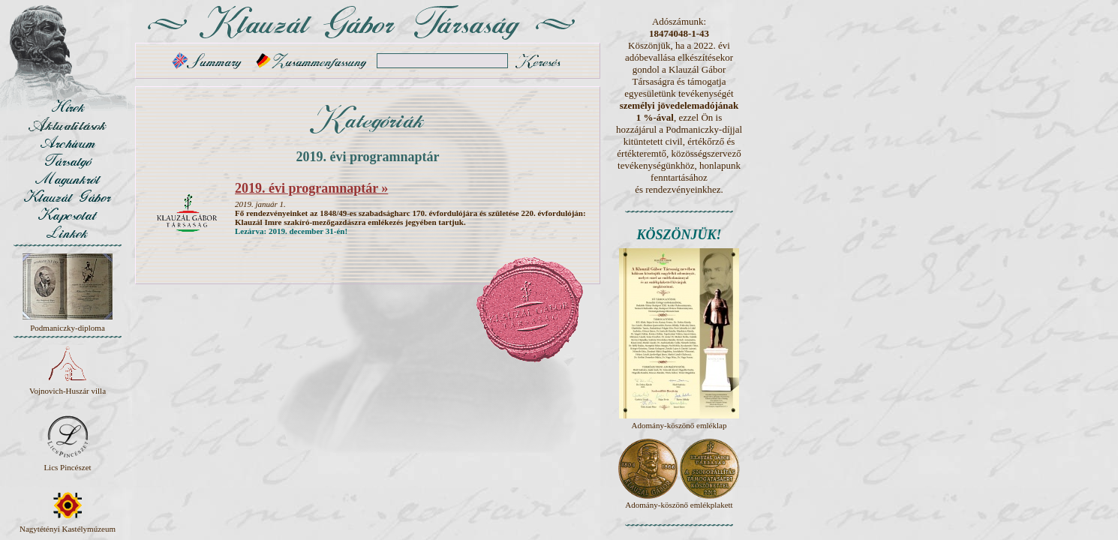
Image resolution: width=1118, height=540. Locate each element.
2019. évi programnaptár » (311, 188)
